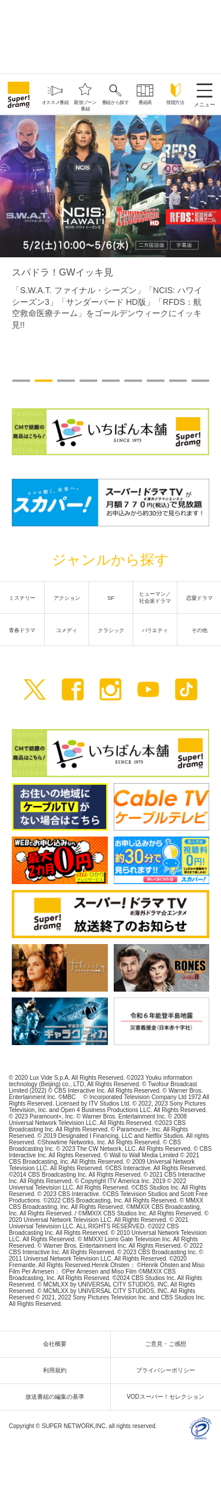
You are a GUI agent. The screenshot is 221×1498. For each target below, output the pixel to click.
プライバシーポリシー (168, 1370)
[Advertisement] (111, 35)
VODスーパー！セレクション (168, 1396)
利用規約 (57, 1370)
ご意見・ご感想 (168, 1344)
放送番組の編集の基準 (57, 1396)
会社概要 (57, 1344)
